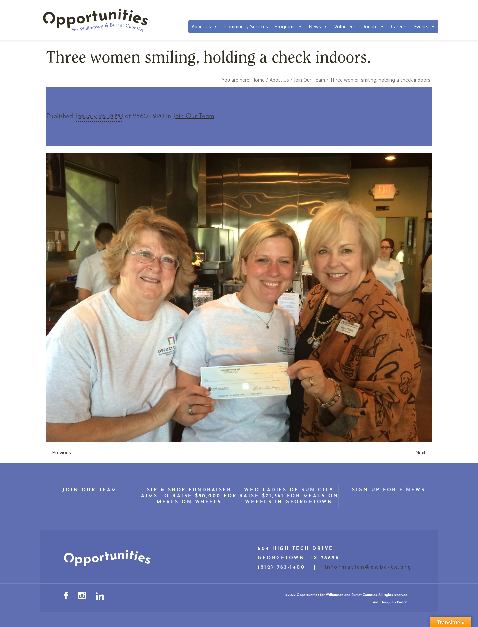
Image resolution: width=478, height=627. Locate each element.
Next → (424, 452)
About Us (205, 26)
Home (258, 80)
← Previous (58, 452)
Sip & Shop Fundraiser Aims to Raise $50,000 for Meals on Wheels (189, 496)
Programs (288, 26)
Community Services (246, 26)
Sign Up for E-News (388, 490)
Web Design (381, 602)
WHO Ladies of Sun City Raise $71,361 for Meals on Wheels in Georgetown (289, 496)
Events (424, 26)
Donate (373, 26)
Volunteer (344, 26)
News (318, 26)
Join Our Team (309, 80)
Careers (399, 26)
